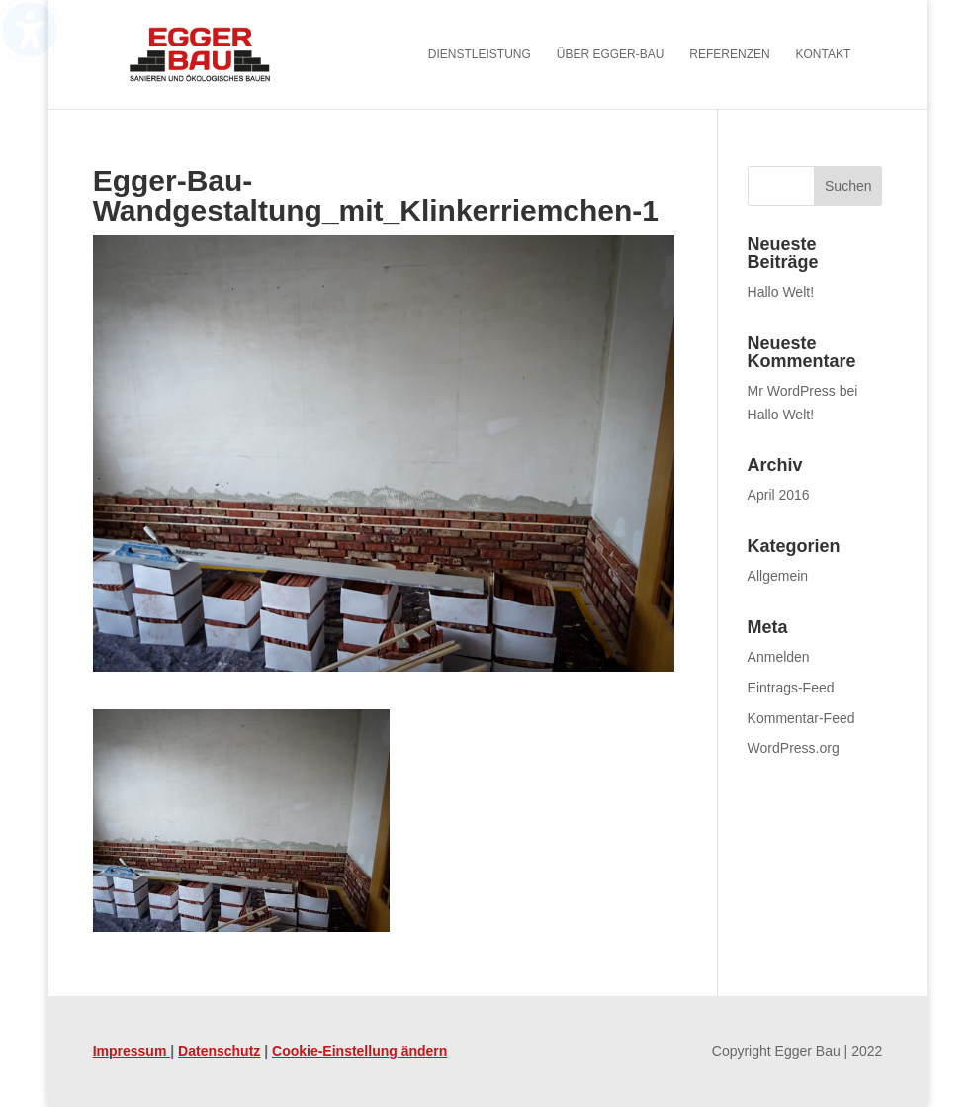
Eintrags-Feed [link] (791, 687)
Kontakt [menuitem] (823, 54)
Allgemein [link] (778, 576)
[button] (848, 186)
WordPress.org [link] (794, 748)
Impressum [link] (132, 1051)
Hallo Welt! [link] (781, 292)
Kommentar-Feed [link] (801, 718)
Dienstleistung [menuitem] (479, 54)
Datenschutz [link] (219, 1051)
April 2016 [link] (779, 495)
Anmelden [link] (779, 657)
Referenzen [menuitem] (729, 54)
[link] (227, 53)
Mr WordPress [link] (792, 391)
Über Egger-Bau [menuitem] (611, 54)
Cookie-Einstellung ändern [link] (359, 1051)
